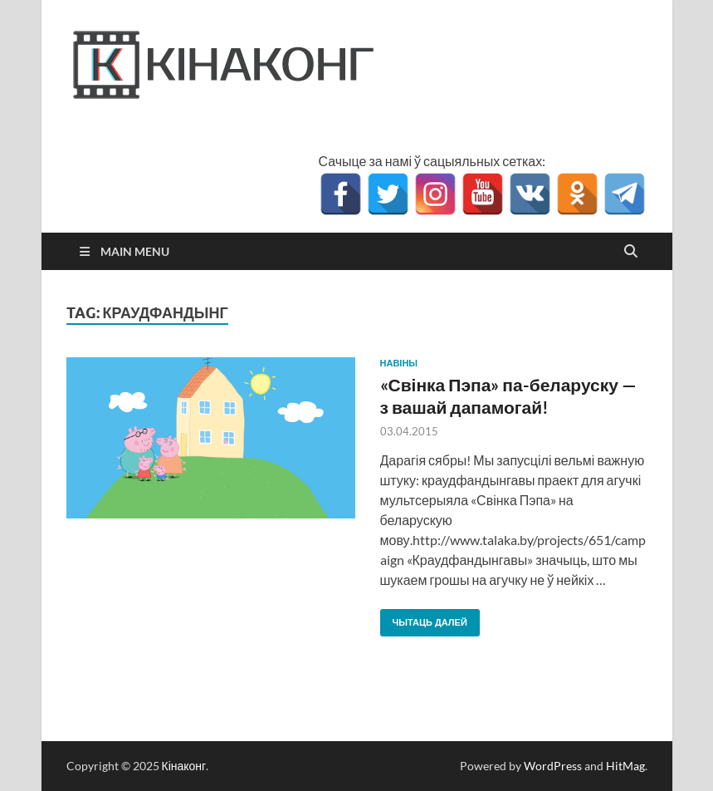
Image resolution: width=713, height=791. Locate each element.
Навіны (399, 363)
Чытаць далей (423, 618)
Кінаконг (184, 766)
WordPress (553, 766)
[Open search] (630, 252)
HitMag (625, 766)
